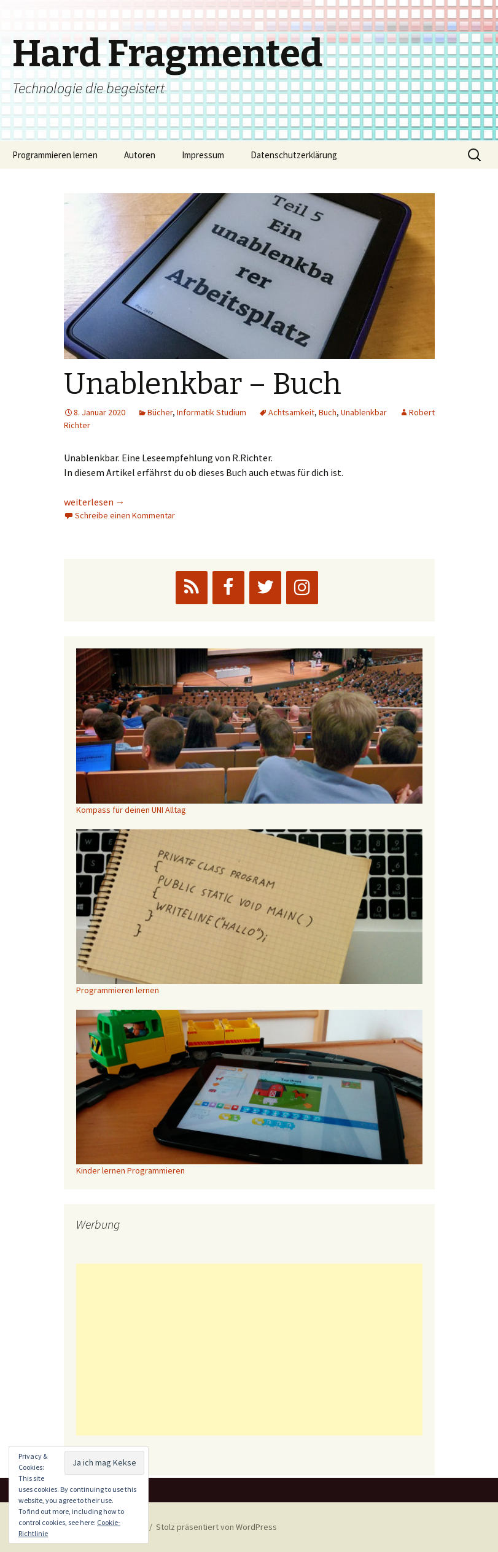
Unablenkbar (364, 412)
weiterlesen (94, 502)
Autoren (139, 155)
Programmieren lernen (55, 155)
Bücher (160, 412)
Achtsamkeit (291, 412)
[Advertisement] (249, 1349)
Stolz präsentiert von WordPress (216, 1526)
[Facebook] (228, 587)
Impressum (203, 155)
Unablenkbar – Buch (202, 384)
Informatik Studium (211, 412)
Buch (328, 412)
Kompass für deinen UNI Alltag (131, 809)
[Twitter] (265, 587)
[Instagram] (302, 587)
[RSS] (192, 587)
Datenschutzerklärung (294, 155)
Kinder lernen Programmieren (130, 1170)
